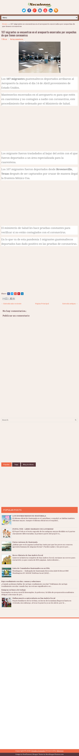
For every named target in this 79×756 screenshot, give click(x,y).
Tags (16, 464)
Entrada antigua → (70, 304)
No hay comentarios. (17, 39)
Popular (6, 464)
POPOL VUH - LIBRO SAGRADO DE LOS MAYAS (32, 529)
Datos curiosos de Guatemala (24, 542)
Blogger (60, 751)
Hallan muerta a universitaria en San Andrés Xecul (33, 598)
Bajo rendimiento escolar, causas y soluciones (21, 581)
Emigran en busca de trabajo (13, 590)
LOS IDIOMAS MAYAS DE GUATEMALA (29, 516)
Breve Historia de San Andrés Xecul (27, 555)
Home (4, 24)
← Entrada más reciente (11, 304)
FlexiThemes (27, 754)
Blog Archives (28, 464)
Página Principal (42, 304)
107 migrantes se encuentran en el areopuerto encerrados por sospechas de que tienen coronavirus (38, 33)
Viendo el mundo (38, 751)
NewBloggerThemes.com (55, 754)
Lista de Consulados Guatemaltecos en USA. (31, 568)
